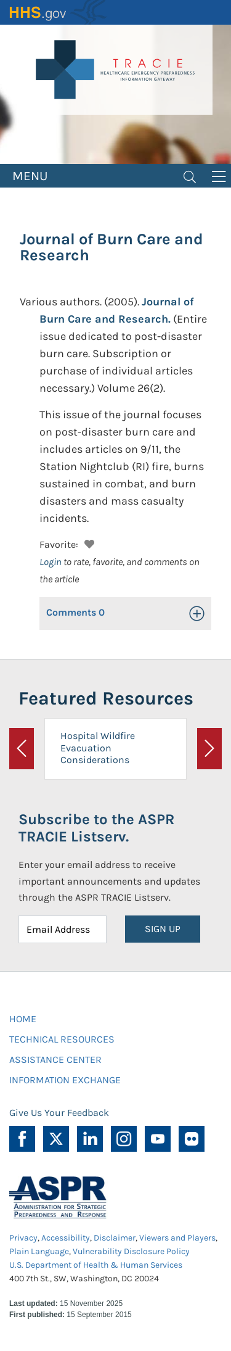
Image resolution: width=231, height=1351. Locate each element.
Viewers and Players (177, 1238)
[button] (87, 542)
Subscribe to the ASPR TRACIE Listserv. (96, 828)
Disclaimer (115, 1238)
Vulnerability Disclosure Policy (131, 1251)
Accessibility (65, 1238)
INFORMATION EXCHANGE (65, 1080)
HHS (58, 12)
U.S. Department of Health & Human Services (95, 1265)
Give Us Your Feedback (59, 1112)
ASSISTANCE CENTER (55, 1059)
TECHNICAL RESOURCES (62, 1039)
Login (50, 562)
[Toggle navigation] (190, 176)
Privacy (23, 1238)
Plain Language (39, 1251)
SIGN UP (162, 929)
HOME (22, 1019)
